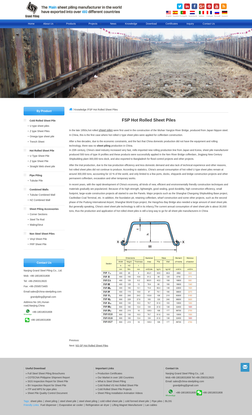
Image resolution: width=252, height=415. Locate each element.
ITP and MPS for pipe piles (42, 389)
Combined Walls (39, 189)
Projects (95, 23)
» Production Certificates (109, 373)
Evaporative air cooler (71, 405)
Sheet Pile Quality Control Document (48, 393)
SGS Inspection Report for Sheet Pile (48, 381)
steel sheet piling (88, 401)
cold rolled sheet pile (111, 401)
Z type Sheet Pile (39, 161)
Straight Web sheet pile (42, 166)
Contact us (209, 23)
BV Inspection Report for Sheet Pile (47, 385)
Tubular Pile (36, 180)
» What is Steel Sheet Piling (111, 381)
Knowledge (131, 23)
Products (73, 23)
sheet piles (106, 130)
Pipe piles (157, 401)
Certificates (172, 23)
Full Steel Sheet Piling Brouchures (46, 373)
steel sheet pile (68, 401)
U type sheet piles (39, 125)
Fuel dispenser (48, 405)
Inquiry (190, 23)
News (113, 23)
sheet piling (51, 401)
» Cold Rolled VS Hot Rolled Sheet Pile (117, 385)
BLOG (168, 401)
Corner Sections (38, 214)
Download (151, 23)
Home (31, 23)
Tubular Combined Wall (42, 194)
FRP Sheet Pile (38, 244)
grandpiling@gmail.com (43, 296)
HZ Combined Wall (40, 200)
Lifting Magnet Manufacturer (127, 405)
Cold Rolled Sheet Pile (43, 120)
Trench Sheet (37, 141)
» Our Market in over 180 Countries (115, 377)
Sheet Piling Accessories (44, 209)
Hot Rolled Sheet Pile (42, 150)
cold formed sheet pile (137, 401)
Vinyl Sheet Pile (38, 239)
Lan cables (151, 405)
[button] (27, 120)
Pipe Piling (36, 175)
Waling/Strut (36, 224)
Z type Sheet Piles (40, 131)
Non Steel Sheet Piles (42, 233)
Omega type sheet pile (42, 136)
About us (50, 23)
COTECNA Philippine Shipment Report (49, 377)
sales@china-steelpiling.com (46, 291)
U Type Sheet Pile (39, 155)
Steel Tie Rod (37, 219)
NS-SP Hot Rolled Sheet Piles (92, 345)
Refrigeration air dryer (97, 405)
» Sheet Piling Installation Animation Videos (119, 393)
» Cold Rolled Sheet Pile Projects (114, 389)
